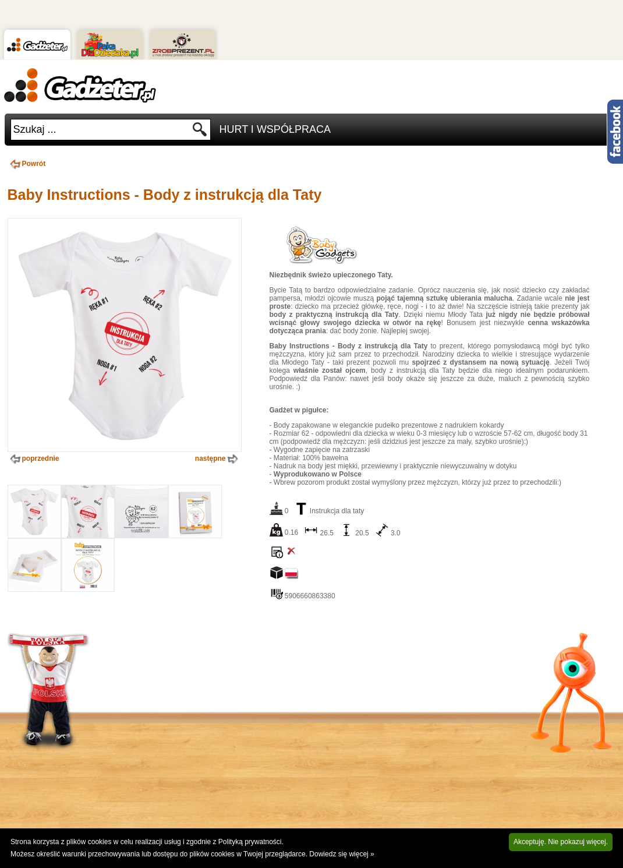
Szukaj (200, 132)
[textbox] (101, 129)
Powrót (27, 164)
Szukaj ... (34, 129)
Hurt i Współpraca (275, 129)
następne (217, 459)
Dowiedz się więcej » (341, 854)
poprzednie (33, 459)
